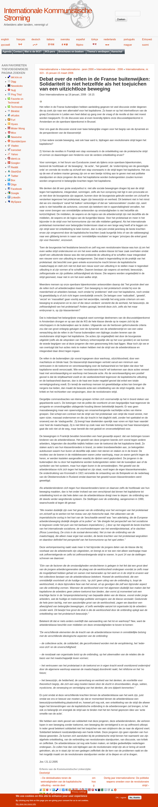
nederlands (110, 39)
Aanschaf (116, 51)
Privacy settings (79, 793)
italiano (50, 39)
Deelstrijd (45, 773)
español (80, 39)
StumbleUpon (18, 141)
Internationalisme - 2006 (109, 69)
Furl (13, 120)
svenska (65, 39)
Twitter (14, 176)
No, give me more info (26, 805)
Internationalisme (49, 69)
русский (5, 44)
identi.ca (15, 158)
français (21, 39)
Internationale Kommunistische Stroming (48, 14)
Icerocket (16, 150)
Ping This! (16, 94)
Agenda (7, 51)
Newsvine (16, 137)
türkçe (94, 39)
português (129, 39)
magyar (128, 44)
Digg (13, 81)
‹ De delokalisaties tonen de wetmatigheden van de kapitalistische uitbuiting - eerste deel (61, 782)
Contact (18, 51)
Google (15, 193)
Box (13, 180)
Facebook (16, 189)
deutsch (35, 39)
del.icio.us (16, 77)
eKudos (15, 115)
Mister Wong (18, 128)
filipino (79, 44)
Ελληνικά (147, 39)
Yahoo (14, 154)
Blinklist (15, 111)
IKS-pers (50, 51)
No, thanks (134, 799)
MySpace (16, 202)
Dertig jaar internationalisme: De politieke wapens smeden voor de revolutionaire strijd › (126, 782)
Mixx (13, 132)
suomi (145, 44)
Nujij (13, 90)
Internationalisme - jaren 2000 (77, 69)
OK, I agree (121, 799)
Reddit (14, 167)
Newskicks (17, 86)
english (5, 39)
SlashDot (16, 171)
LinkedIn (15, 197)
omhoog (94, 782)
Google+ (15, 163)
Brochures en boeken (71, 51)
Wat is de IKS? (33, 51)
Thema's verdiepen (98, 51)
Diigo (14, 184)
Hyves (14, 124)
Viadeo (15, 145)
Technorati (16, 107)
